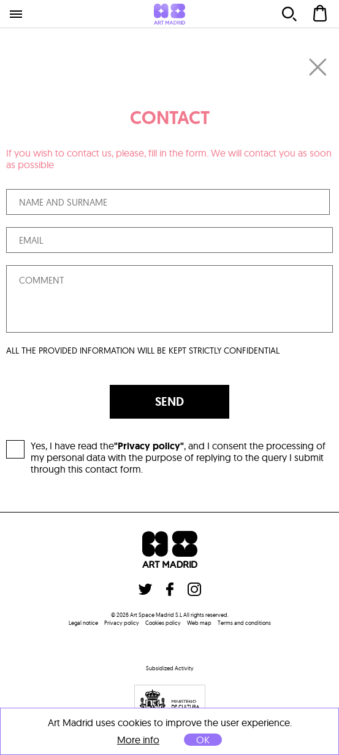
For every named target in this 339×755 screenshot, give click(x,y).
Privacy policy (121, 622)
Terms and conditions (244, 622)
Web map (199, 622)
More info (138, 740)
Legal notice (83, 622)
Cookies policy (163, 622)
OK (203, 740)
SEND (169, 401)
